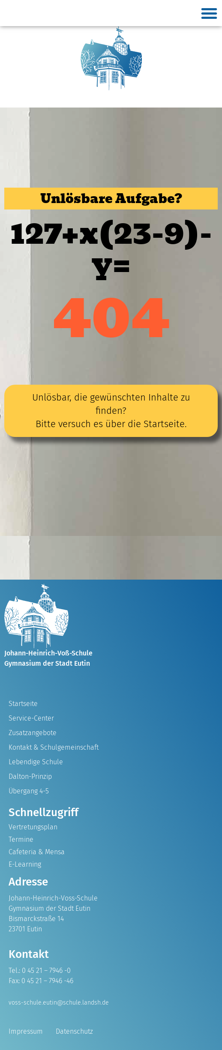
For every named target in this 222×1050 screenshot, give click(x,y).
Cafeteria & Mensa (37, 852)
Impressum (26, 1031)
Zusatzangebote (33, 733)
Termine (21, 839)
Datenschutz (74, 1031)
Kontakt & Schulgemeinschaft (54, 747)
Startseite (23, 704)
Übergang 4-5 (29, 791)
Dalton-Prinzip (30, 776)
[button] (209, 13)
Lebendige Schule (36, 762)
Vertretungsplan (33, 827)
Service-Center (31, 718)
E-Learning (25, 864)
